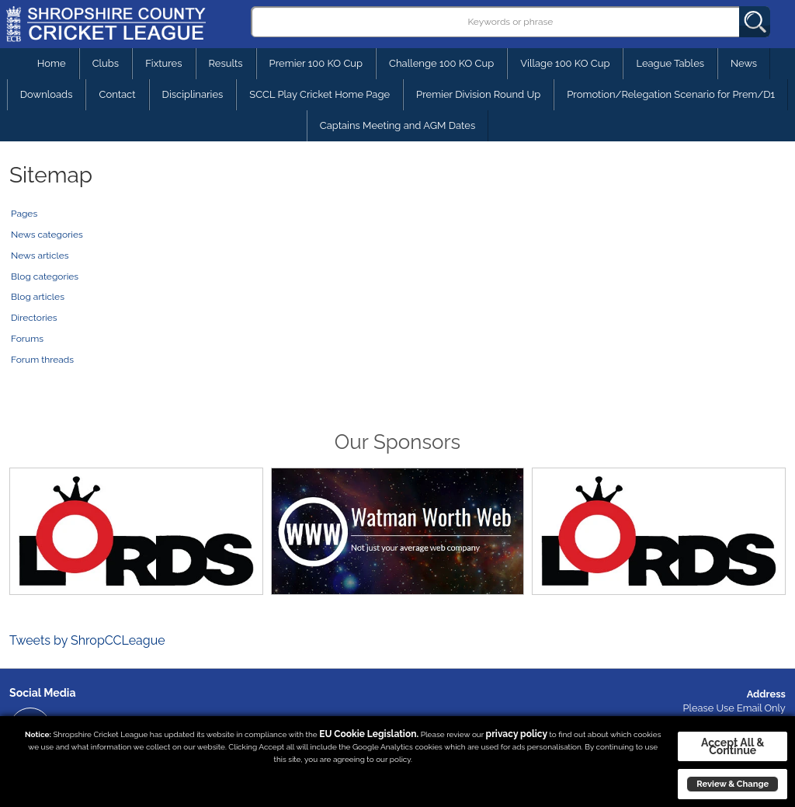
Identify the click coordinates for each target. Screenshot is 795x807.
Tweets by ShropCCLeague (87, 640)
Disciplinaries (193, 94)
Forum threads (42, 359)
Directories (34, 317)
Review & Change (732, 783)
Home (51, 63)
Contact (117, 94)
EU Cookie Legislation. (368, 734)
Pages (24, 213)
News (744, 63)
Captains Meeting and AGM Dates (398, 125)
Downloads (46, 94)
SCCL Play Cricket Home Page (319, 94)
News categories (47, 234)
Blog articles (37, 296)
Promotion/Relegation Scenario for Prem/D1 (671, 94)
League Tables (670, 63)
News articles (40, 255)
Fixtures (163, 63)
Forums (27, 338)
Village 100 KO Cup (564, 63)
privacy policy (516, 734)
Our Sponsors (397, 442)
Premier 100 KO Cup (316, 63)
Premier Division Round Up (478, 94)
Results (226, 63)
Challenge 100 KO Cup (441, 63)
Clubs (105, 63)
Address (766, 694)
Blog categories (44, 276)
